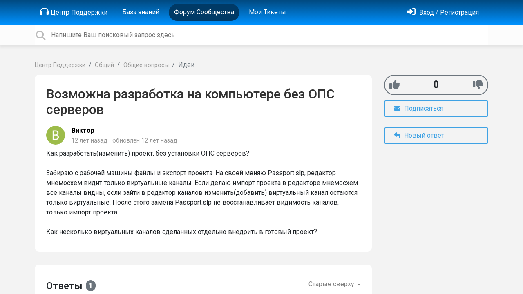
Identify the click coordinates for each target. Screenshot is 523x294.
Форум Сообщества (204, 12)
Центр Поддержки (73, 11)
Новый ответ (419, 135)
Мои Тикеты (267, 12)
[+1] (394, 85)
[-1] (478, 85)
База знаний (140, 12)
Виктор (83, 130)
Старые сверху (332, 284)
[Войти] (443, 12)
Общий (104, 65)
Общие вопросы (146, 65)
